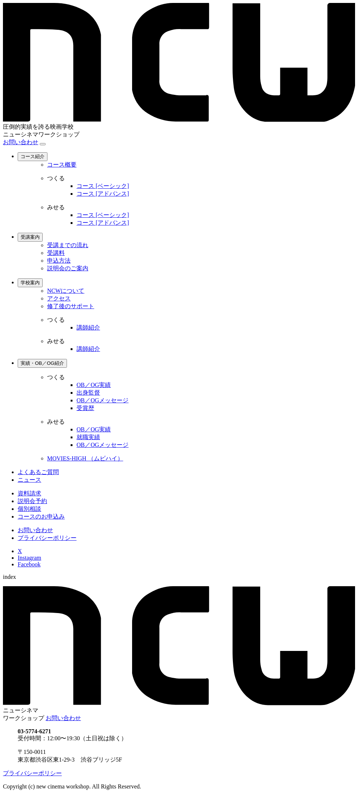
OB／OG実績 (94, 385)
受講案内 (30, 237)
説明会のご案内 (67, 268)
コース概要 (62, 164)
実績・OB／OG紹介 (42, 363)
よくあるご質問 (38, 472)
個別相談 (29, 509)
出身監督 (88, 392)
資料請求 (29, 493)
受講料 (56, 253)
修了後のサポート (70, 306)
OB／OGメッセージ (102, 400)
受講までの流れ (67, 245)
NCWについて (65, 291)
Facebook (29, 564)
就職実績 (88, 437)
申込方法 (59, 260)
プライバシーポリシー (47, 538)
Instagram (29, 558)
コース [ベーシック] (103, 186)
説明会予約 (32, 501)
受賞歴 (85, 408)
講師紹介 (88, 327)
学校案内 (30, 282)
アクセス (59, 298)
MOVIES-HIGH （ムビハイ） (85, 458)
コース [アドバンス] (103, 193)
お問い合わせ (20, 142)
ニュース (29, 480)
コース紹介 (33, 156)
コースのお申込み (41, 516)
